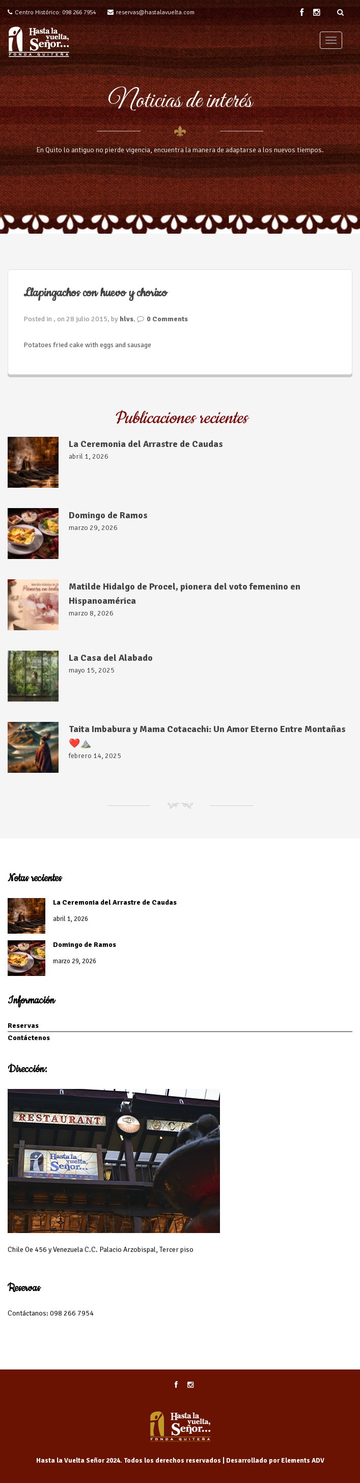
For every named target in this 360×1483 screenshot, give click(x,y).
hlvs (126, 319)
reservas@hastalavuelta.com (155, 12)
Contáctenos (29, 1037)
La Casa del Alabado (111, 657)
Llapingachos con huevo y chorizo (95, 293)
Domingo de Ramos (108, 515)
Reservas (23, 1025)
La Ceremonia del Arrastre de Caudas (146, 444)
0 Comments (167, 319)
